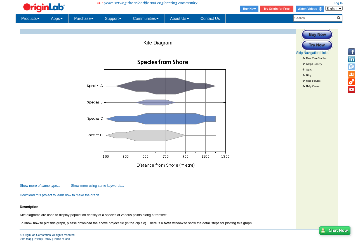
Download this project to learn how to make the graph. (60, 195)
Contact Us (210, 18)
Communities (146, 18)
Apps (57, 18)
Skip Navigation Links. (312, 53)
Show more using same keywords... (97, 186)
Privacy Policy (42, 238)
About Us (179, 18)
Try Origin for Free (277, 8)
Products (30, 18)
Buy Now (249, 8)
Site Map (25, 238)
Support (113, 18)
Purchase (83, 18)
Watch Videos (310, 8)
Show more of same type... (40, 186)
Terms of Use (61, 238)
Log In (338, 3)
